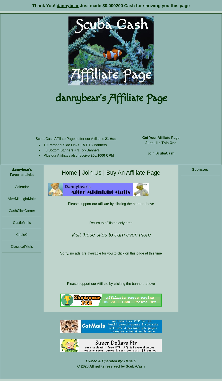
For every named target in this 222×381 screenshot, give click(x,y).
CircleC (22, 234)
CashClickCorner (22, 211)
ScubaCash (135, 366)
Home (69, 172)
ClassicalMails (22, 246)
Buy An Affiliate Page (133, 172)
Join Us (91, 172)
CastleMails (22, 223)
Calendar (22, 187)
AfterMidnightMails (22, 199)
